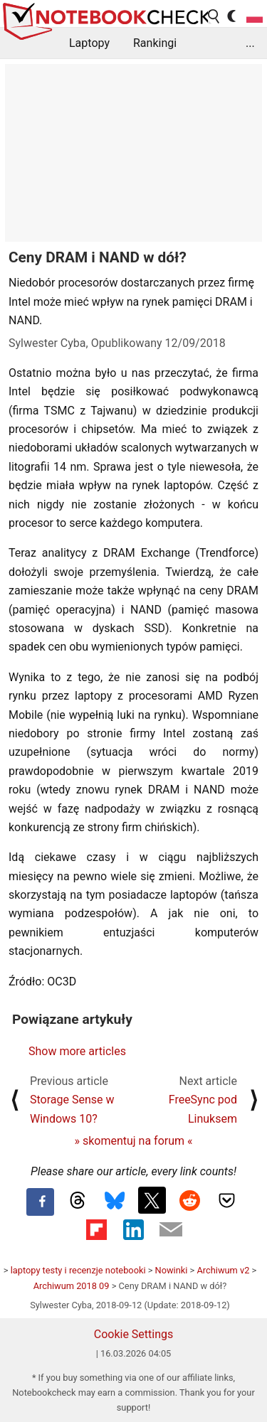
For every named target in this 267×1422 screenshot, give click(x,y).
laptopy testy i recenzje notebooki (78, 1270)
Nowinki (171, 1270)
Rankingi (155, 43)
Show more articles (77, 1051)
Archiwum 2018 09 (71, 1286)
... (250, 43)
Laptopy (89, 43)
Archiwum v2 (223, 1270)
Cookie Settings (134, 1334)
